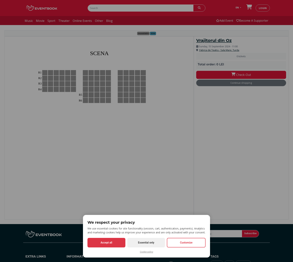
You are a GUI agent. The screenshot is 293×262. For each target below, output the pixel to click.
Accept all (106, 242)
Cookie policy (146, 252)
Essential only (146, 242)
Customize (186, 242)
